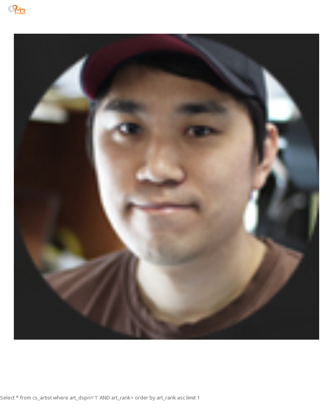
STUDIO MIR (16, 9)
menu (320, 10)
